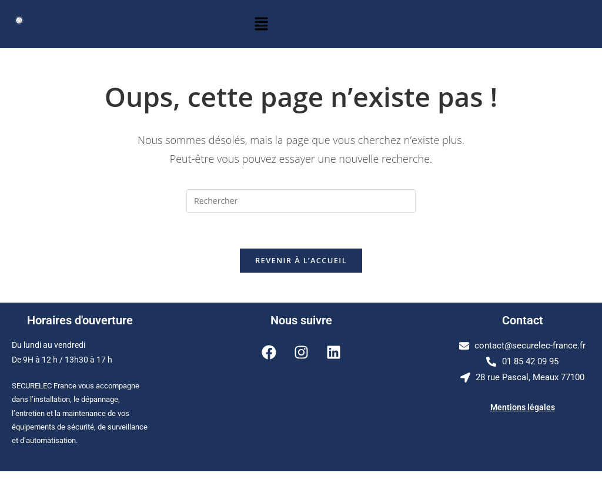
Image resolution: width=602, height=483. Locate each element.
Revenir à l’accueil (301, 260)
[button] (261, 24)
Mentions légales (522, 407)
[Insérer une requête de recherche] (301, 201)
